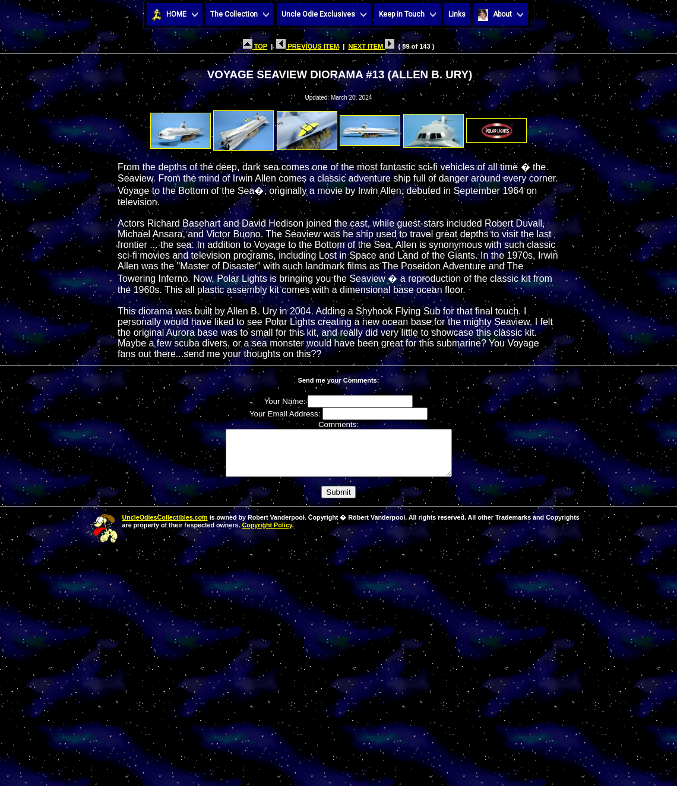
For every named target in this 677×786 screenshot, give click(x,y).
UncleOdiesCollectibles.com (165, 526)
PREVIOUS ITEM (307, 46)
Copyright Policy (267, 533)
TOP (255, 46)
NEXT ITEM (371, 46)
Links (457, 14)
